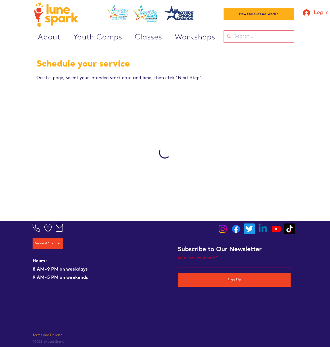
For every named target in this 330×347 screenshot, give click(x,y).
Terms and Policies (47, 335)
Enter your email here (196, 257)
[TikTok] (289, 228)
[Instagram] (222, 228)
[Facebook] (236, 228)
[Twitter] (249, 228)
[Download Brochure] (48, 243)
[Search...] (258, 36)
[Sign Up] (234, 280)
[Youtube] (276, 228)
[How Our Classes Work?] (259, 14)
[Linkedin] (262, 228)
